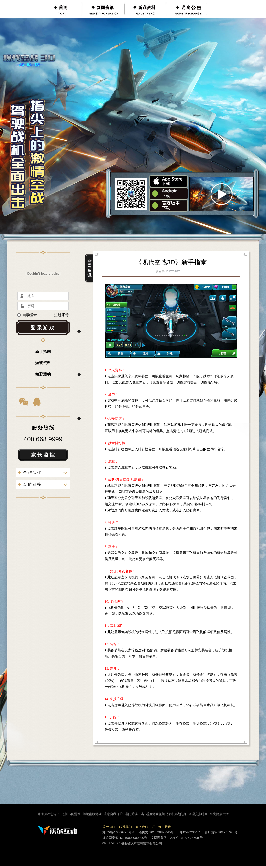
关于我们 (108, 827)
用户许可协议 (161, 827)
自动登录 (27, 315)
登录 (43, 327)
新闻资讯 (103, 9)
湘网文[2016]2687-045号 (156, 832)
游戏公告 (187, 9)
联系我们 (125, 827)
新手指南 (43, 352)
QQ (37, 401)
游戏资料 (145, 9)
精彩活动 (43, 374)
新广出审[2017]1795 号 (221, 832)
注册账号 (61, 314)
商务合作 (141, 827)
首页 (62, 9)
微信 (24, 401)
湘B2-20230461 (190, 832)
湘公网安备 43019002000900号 (124, 838)
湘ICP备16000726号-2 (118, 832)
